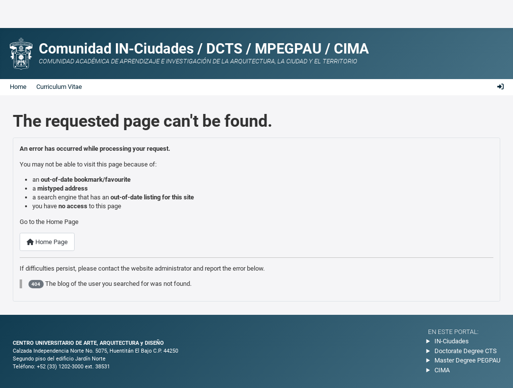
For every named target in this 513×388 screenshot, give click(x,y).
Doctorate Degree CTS (465, 351)
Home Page (47, 242)
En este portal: (453, 331)
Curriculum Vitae (59, 86)
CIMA (442, 370)
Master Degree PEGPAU (467, 360)
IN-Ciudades (451, 341)
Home (18, 86)
